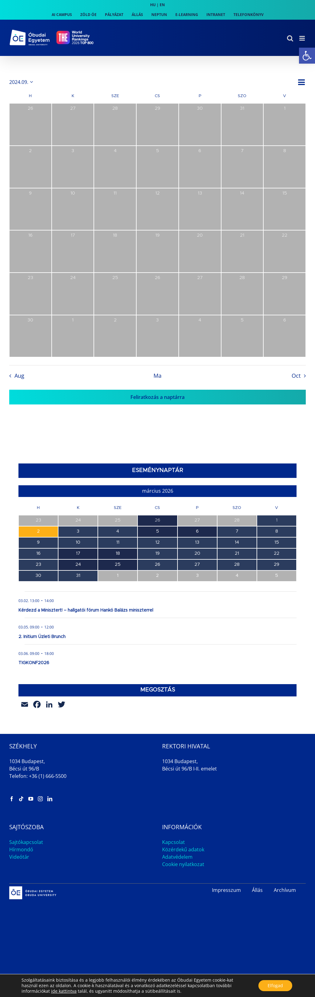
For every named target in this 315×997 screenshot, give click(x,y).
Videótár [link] (19, 856)
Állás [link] (257, 890)
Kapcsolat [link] (173, 842)
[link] (307, 56)
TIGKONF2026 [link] (33, 663)
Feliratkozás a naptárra (157, 397)
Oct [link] (296, 375)
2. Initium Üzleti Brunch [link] (42, 637)
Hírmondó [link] (21, 849)
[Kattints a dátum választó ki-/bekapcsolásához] (22, 82)
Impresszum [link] (226, 890)
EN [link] (162, 4)
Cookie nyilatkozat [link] (183, 864)
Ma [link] (157, 375)
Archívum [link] (285, 890)
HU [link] (153, 4)
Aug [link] (19, 375)
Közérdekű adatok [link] (183, 849)
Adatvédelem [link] (177, 856)
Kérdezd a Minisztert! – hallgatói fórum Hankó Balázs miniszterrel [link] (85, 610)
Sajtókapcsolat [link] (26, 842)
